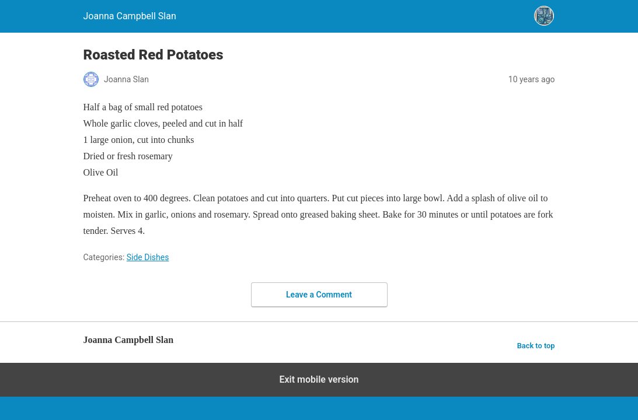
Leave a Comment (319, 294)
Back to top (536, 345)
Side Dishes (148, 257)
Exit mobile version (318, 379)
